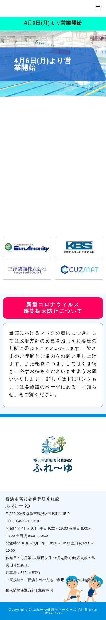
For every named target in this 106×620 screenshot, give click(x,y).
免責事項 (45, 590)
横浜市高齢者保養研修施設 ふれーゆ (39, 8)
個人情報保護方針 (20, 590)
